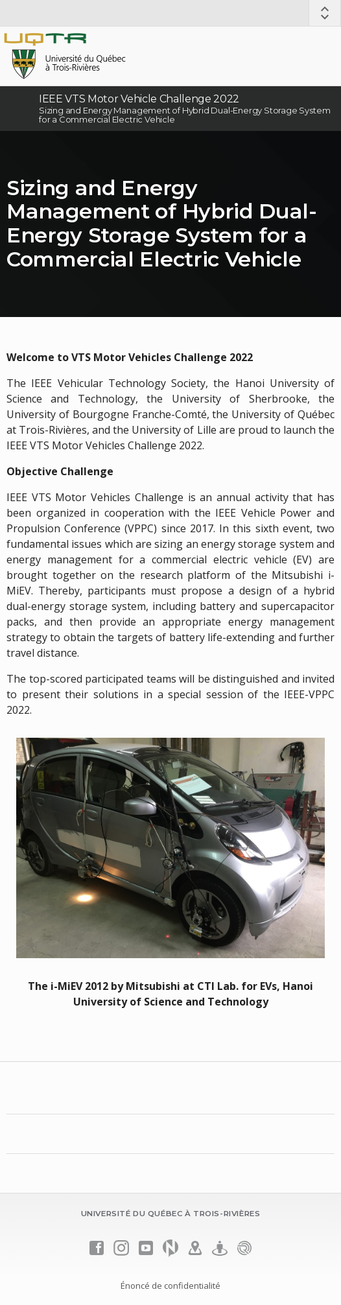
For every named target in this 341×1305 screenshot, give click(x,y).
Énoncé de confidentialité (170, 1285)
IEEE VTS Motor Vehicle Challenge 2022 (139, 99)
